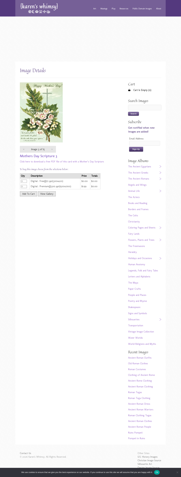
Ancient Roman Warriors (140, 409)
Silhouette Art (145, 464)
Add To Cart (28, 193)
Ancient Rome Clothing (140, 380)
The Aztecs (134, 197)
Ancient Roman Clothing (140, 386)
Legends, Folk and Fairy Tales (143, 270)
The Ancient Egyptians (139, 166)
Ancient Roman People (139, 426)
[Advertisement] (90, 39)
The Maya (133, 282)
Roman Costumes (137, 369)
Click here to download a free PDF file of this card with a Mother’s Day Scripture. (62, 161)
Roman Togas (135, 392)
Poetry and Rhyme (137, 301)
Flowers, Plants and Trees (141, 239)
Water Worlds (135, 337)
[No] (177, 472)
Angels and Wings (137, 184)
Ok (157, 472)
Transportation (135, 325)
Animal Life (134, 191)
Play (113, 8)
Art (94, 8)
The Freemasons (136, 246)
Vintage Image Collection (141, 331)
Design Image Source (148, 467)
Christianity (134, 221)
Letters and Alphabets (139, 276)
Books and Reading (137, 203)
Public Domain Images (142, 8)
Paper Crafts (134, 288)
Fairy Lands (134, 233)
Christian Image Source (149, 460)
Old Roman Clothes (138, 363)
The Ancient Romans (138, 178)
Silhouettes (134, 319)
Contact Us (25, 453)
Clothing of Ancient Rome (141, 375)
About (158, 8)
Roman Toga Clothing (139, 398)
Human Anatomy (136, 264)
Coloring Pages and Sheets (141, 227)
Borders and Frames (138, 209)
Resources (124, 8)
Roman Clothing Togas (139, 415)
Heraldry (132, 252)
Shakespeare (134, 307)
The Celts (133, 215)
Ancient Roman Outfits (140, 357)
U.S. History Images (148, 456)
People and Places (137, 295)
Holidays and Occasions (140, 258)
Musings (103, 8)
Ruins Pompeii (135, 432)
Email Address (136, 138)
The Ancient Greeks (138, 172)
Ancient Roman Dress (139, 403)
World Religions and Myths (142, 344)
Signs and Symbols (137, 313)
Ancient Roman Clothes (140, 421)
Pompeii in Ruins (136, 438)
